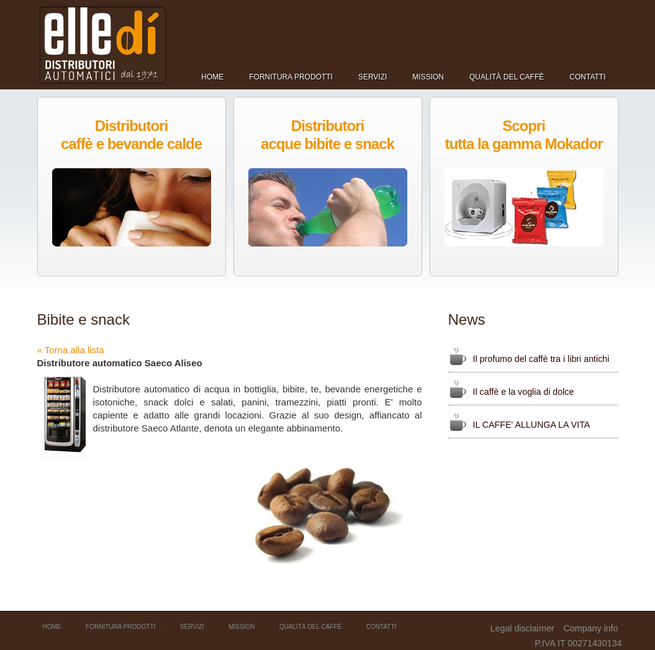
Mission (428, 77)
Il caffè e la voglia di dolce (523, 392)
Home (212, 77)
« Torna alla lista (70, 350)
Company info (591, 628)
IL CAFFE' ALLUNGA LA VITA (531, 425)
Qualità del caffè (506, 77)
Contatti (587, 77)
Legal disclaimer (522, 628)
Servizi (372, 77)
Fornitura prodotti (291, 77)
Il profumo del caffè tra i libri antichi (541, 359)
